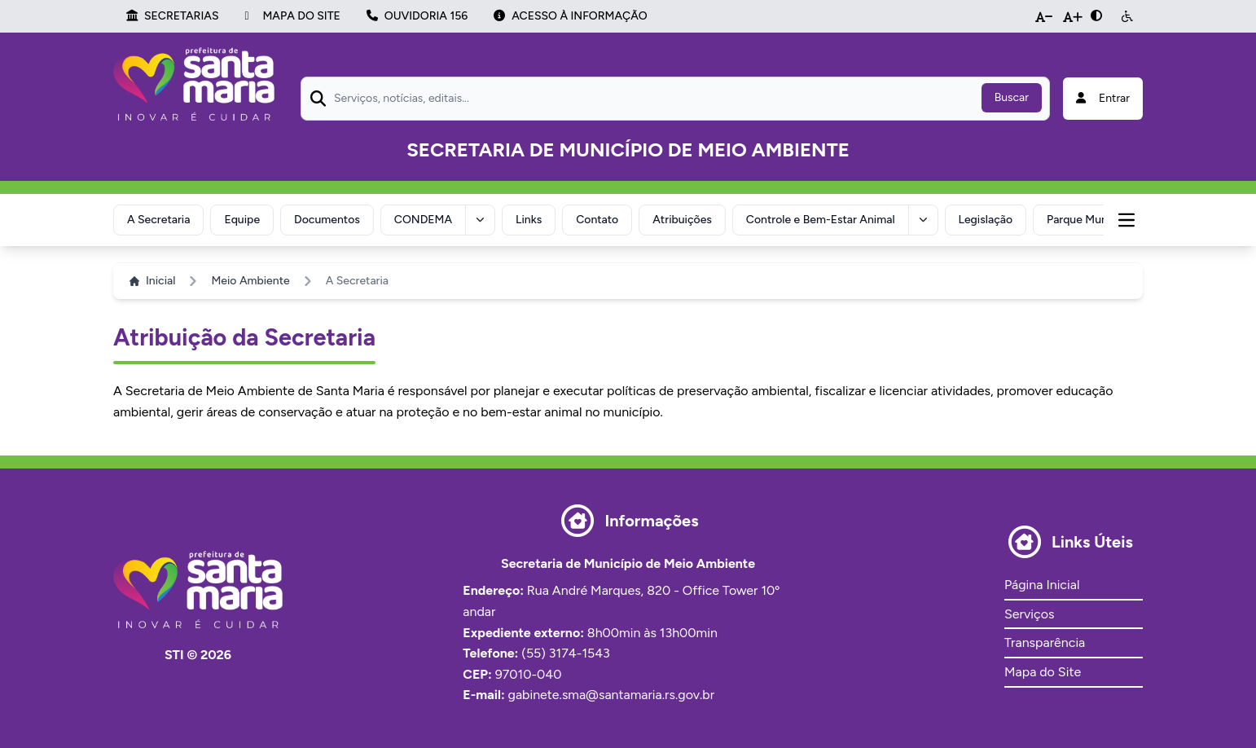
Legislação (985, 220)
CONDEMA (423, 220)
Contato (597, 220)
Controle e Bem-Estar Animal (820, 220)
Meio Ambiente (250, 281)
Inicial (152, 281)
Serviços (1029, 614)
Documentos (327, 220)
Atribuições (682, 220)
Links (529, 220)
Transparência (1044, 642)
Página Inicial (1041, 584)
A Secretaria (158, 220)
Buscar (1012, 97)
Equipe (242, 220)
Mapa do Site (1042, 672)
